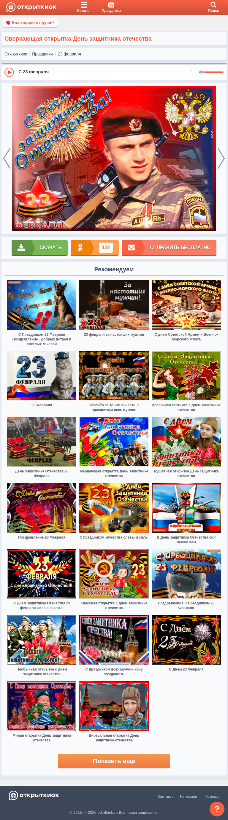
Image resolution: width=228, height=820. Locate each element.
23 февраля (69, 54)
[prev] (7, 158)
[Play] (9, 72)
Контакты (166, 796)
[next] (221, 158)
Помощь (212, 796)
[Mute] (201, 72)
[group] (114, 72)
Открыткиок (15, 54)
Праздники (42, 54)
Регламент (189, 796)
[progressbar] (214, 72)
